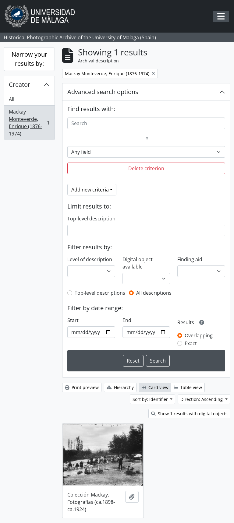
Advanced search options (102, 92)
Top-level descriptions (100, 293)
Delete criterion (146, 168)
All (11, 99)
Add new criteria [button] (90, 189)
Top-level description (91, 218)
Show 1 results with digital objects (189, 413)
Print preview (82, 387)
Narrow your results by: (29, 59)
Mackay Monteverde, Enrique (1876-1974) (29, 122)
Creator (19, 84)
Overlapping (199, 335)
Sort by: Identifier (151, 399)
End (126, 320)
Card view (155, 387)
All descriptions (154, 293)
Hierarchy (120, 387)
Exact (191, 343)
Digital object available (137, 263)
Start (73, 320)
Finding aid (189, 259)
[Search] (146, 123)
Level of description (89, 259)
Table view (188, 387)
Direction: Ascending (202, 399)
